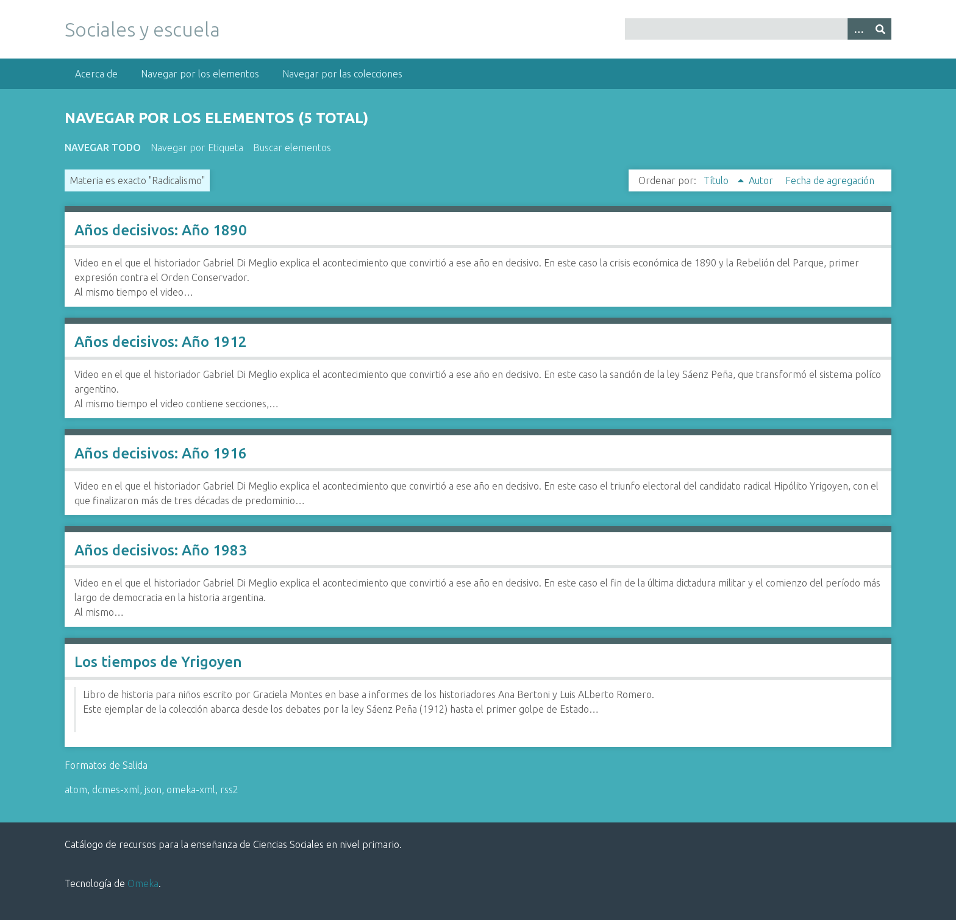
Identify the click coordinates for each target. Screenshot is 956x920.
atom (76, 789)
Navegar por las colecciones (342, 73)
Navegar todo (103, 147)
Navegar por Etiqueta (197, 147)
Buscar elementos (292, 147)
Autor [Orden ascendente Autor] (762, 180)
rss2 (229, 789)
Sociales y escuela (142, 29)
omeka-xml (190, 789)
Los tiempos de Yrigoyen (158, 662)
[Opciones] (858, 29)
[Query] (758, 29)
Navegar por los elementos (200, 73)
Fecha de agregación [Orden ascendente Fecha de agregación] (829, 180)
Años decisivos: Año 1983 (160, 550)
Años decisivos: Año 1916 (160, 453)
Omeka (143, 883)
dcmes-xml (116, 789)
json (153, 789)
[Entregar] (880, 29)
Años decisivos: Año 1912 (160, 341)
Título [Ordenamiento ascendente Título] (717, 180)
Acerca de (96, 73)
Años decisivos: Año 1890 (160, 230)
